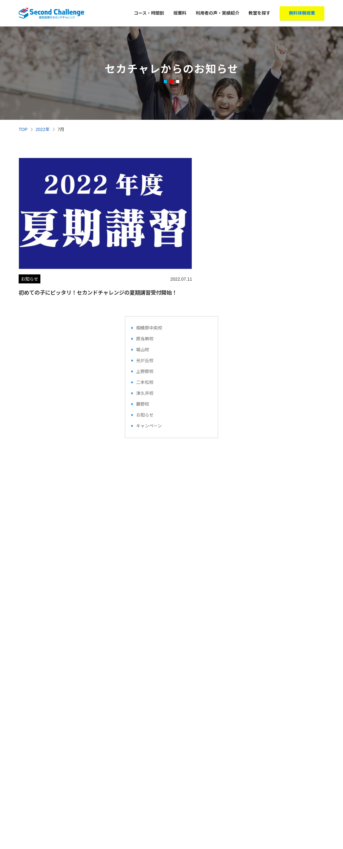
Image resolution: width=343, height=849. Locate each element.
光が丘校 (144, 350)
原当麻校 (144, 329)
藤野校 (142, 394)
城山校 (142, 340)
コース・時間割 (149, 13)
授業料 (179, 13)
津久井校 (144, 383)
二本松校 (144, 372)
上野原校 (144, 361)
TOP (23, 129)
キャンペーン (149, 416)
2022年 (43, 129)
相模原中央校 (149, 318)
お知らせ (144, 405)
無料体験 (302, 13)
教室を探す (259, 13)
